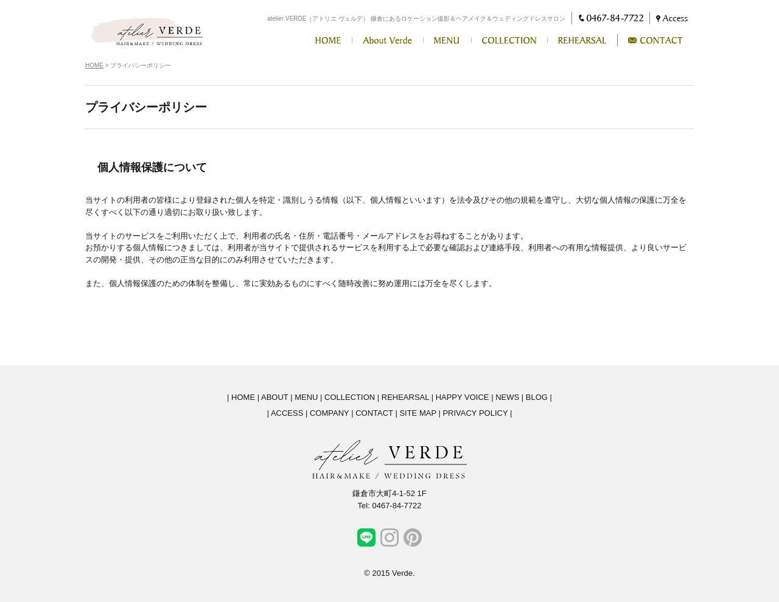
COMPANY (329, 413)
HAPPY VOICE (462, 397)
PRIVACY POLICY (475, 413)
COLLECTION (349, 397)
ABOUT (274, 397)
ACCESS (287, 413)
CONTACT (374, 413)
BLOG (537, 397)
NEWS (507, 397)
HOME (94, 65)
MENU (306, 397)
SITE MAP (417, 413)
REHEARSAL (405, 397)
